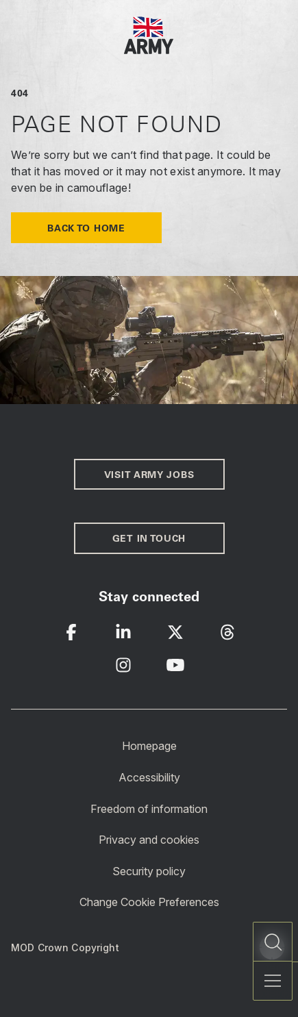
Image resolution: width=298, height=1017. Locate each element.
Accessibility (149, 777)
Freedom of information (149, 808)
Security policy (149, 871)
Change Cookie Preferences (149, 902)
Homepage (149, 746)
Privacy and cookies (149, 839)
